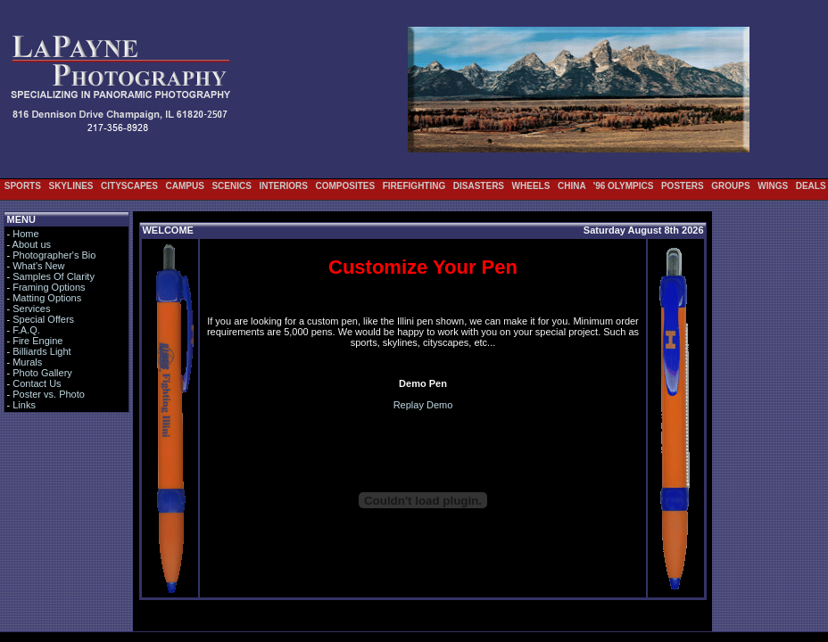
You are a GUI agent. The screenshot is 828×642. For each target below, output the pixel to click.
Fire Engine (37, 340)
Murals (27, 362)
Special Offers (43, 319)
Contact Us (36, 383)
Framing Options (48, 287)
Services (31, 308)
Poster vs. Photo (48, 394)
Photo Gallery (42, 372)
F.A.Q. (26, 330)
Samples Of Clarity (53, 276)
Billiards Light (41, 351)
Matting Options (46, 297)
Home (25, 233)
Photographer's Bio (53, 255)
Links (24, 404)
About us (31, 244)
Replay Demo (423, 404)
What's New (38, 265)
